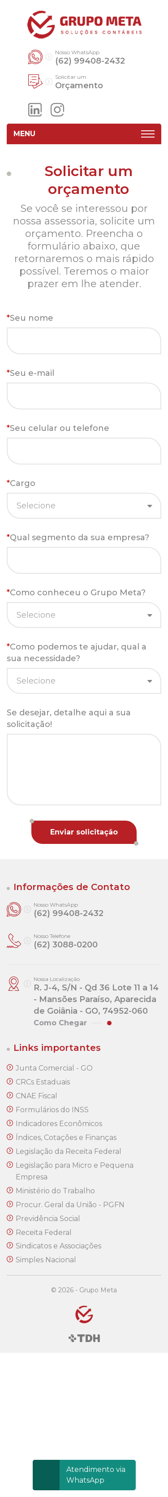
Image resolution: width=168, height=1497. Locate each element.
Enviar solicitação (84, 832)
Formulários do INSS (52, 1110)
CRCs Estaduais (43, 1082)
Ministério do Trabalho (55, 1191)
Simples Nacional (46, 1260)
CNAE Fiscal (36, 1096)
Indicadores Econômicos (59, 1123)
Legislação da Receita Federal (68, 1151)
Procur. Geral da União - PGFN (70, 1204)
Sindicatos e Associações (58, 1246)
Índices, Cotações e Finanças (66, 1137)
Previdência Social (48, 1218)
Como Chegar (60, 1023)
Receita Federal (44, 1232)
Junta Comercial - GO (54, 1068)
